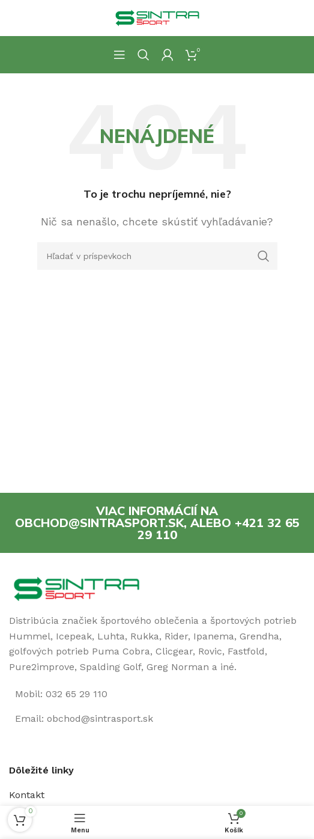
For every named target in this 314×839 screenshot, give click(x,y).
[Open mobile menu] (119, 55)
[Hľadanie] (143, 55)
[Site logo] (157, 17)
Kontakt (26, 795)
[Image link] (76, 588)
